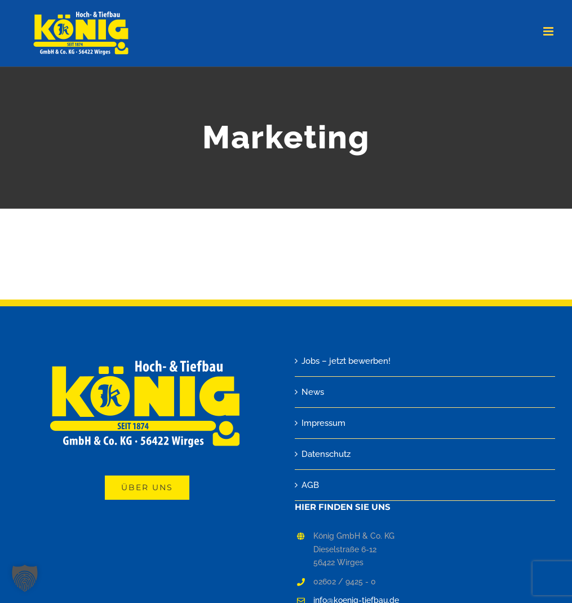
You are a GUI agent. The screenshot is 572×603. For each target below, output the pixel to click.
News (312, 392)
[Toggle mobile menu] (549, 31)
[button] (25, 578)
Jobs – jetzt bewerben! (346, 361)
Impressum (323, 423)
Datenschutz (326, 454)
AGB (310, 485)
